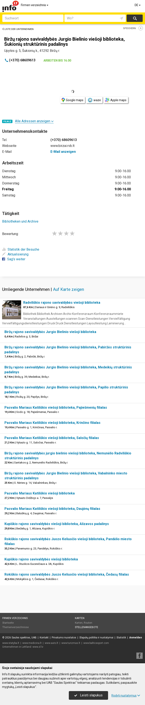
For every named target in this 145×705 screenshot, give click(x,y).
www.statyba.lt (10, 643)
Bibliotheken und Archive (20, 221)
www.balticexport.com (96, 643)
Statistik (121, 637)
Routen (88, 622)
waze (94, 100)
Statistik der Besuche (20, 249)
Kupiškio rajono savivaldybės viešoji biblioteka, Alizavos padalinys (56, 524)
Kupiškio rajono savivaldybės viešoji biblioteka (41, 559)
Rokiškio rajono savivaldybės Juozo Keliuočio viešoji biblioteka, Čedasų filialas (66, 574)
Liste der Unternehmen (18, 29)
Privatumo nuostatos (64, 637)
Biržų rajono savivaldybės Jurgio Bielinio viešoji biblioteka (50, 332)
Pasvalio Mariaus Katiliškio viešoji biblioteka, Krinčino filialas (52, 423)
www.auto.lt (51, 643)
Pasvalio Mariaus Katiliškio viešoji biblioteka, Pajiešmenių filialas (55, 408)
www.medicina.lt (32, 643)
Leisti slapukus (88, 695)
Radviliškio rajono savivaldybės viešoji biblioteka (61, 303)
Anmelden (135, 637)
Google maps (72, 100)
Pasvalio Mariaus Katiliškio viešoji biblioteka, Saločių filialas (51, 438)
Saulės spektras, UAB (24, 637)
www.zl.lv (38, 646)
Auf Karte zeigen (68, 289)
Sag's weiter (13, 259)
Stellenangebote (86, 627)
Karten (79, 618)
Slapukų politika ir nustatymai (96, 637)
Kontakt (44, 637)
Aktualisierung (15, 254)
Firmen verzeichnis (35, 5)
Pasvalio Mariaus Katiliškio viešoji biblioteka (39, 493)
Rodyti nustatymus (125, 695)
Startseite (8, 622)
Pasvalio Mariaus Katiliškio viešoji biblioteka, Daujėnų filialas (52, 509)
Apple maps (115, 100)
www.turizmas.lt (70, 643)
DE (138, 5)
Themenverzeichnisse (15, 627)
